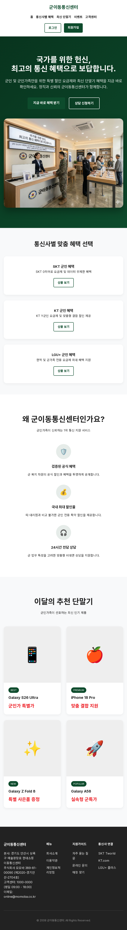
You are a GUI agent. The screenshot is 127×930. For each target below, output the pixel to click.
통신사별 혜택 (45, 17)
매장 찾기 (78, 872)
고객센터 (91, 17)
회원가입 (73, 27)
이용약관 (52, 860)
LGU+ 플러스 (107, 868)
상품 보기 (64, 282)
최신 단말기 (63, 17)
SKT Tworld (106, 853)
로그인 (53, 28)
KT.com (103, 860)
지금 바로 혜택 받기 (46, 103)
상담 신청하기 (84, 103)
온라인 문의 (79, 865)
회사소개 (52, 853)
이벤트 (78, 17)
